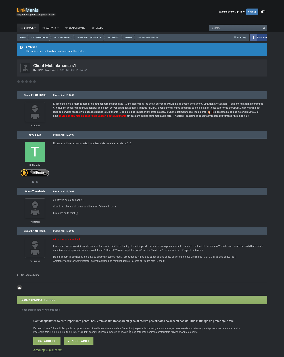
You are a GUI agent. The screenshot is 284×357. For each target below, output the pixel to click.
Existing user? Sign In (232, 12)
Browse (28, 27)
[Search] (226, 28)
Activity (51, 27)
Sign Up (252, 11)
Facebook (262, 37)
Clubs (99, 27)
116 (35, 182)
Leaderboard (76, 27)
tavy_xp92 (35, 134)
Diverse (83, 70)
